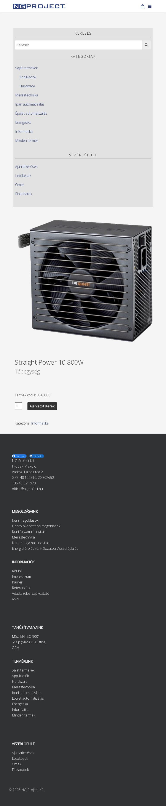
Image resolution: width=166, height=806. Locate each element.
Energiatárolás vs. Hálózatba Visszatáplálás (45, 548)
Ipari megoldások (25, 520)
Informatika (24, 131)
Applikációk (27, 77)
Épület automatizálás (31, 113)
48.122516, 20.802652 (37, 477)
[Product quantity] (18, 406)
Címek (19, 184)
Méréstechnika (26, 95)
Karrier (17, 582)
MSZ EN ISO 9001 (26, 636)
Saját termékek (26, 68)
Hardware (27, 86)
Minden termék (26, 140)
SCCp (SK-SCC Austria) (29, 642)
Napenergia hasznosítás (30, 542)
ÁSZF (16, 599)
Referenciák (21, 587)
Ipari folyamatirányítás (29, 531)
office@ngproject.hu (27, 488)
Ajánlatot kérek (42, 406)
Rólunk (17, 571)
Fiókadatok (23, 193)
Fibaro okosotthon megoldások (36, 526)
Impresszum (21, 576)
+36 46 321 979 (24, 483)
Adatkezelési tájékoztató (30, 593)
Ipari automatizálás (30, 104)
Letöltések (23, 175)
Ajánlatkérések (26, 166)
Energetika (23, 122)
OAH (15, 647)
